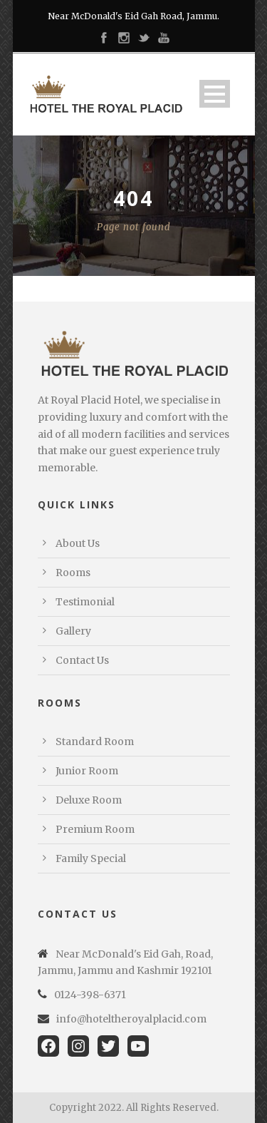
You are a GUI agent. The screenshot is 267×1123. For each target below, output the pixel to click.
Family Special (91, 858)
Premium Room (95, 829)
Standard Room (95, 741)
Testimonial (85, 601)
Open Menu (214, 94)
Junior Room (87, 770)
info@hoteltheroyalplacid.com (131, 1018)
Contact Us (82, 660)
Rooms (73, 572)
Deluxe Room (89, 800)
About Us (78, 543)
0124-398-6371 (90, 994)
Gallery (73, 631)
